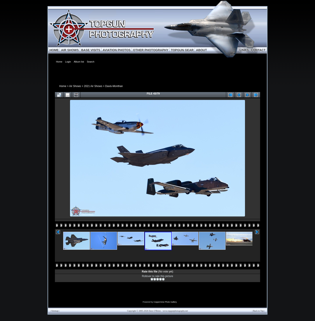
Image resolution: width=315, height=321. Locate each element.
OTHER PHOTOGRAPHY (150, 50)
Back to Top (258, 311)
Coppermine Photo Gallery (165, 302)
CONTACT (258, 50)
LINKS (244, 50)
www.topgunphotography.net (175, 311)
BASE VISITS (90, 50)
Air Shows (75, 86)
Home (62, 86)
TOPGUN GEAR (182, 50)
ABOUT (201, 50)
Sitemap (55, 311)
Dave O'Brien (155, 311)
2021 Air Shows (93, 86)
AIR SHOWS (70, 50)
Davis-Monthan (114, 86)
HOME (54, 50)
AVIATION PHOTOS (117, 50)
